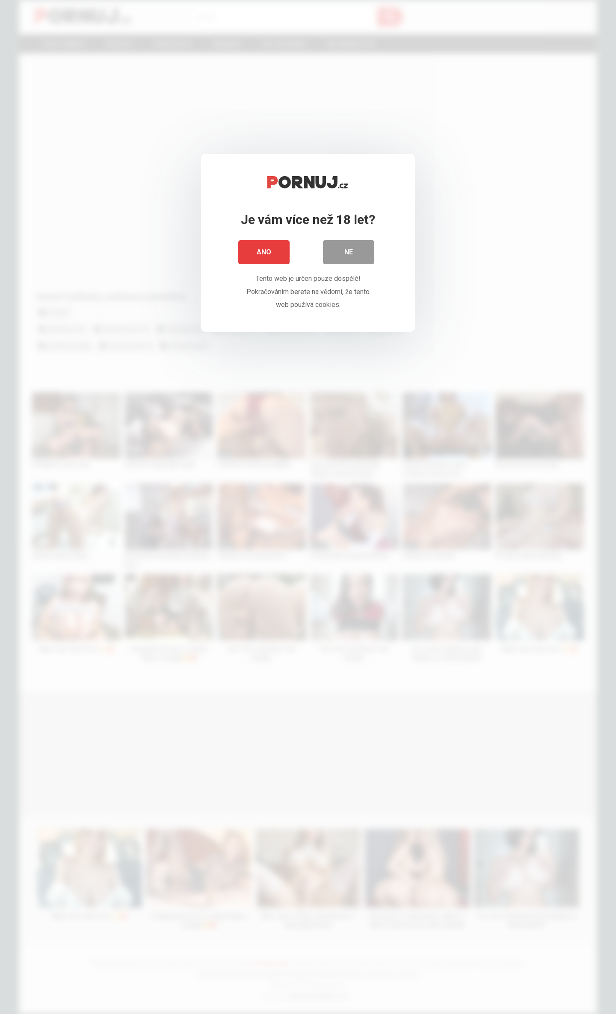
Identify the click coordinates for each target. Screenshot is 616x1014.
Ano (264, 252)
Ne (348, 252)
